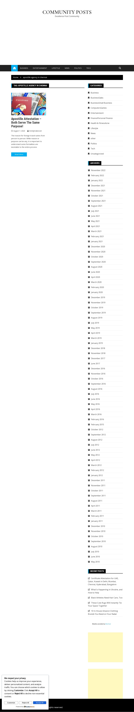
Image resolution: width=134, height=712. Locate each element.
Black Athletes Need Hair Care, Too (106, 597)
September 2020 (98, 262)
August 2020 (96, 267)
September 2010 (98, 541)
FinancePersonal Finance (102, 118)
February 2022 (97, 175)
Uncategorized (97, 154)
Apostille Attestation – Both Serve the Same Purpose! (26, 122)
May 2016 (95, 404)
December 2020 (98, 246)
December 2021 (98, 185)
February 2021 (97, 236)
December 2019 (98, 297)
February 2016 (97, 419)
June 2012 (95, 450)
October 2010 (97, 536)
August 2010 (96, 546)
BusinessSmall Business (101, 103)
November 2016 (98, 373)
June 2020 (95, 272)
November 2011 (98, 485)
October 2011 (97, 490)
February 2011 (97, 516)
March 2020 (96, 282)
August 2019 (96, 317)
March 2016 (96, 414)
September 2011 (98, 495)
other (93, 138)
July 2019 (95, 323)
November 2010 (98, 531)
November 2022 (98, 170)
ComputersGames (99, 108)
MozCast (108, 624)
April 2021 (95, 226)
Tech (88, 68)
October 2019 (97, 307)
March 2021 (96, 231)
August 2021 (96, 206)
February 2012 (97, 470)
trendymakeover (35, 131)
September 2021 (98, 201)
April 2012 (95, 460)
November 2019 (98, 302)
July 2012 (95, 445)
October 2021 (97, 196)
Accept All (39, 703)
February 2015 (97, 424)
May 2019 (95, 328)
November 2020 (98, 251)
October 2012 (97, 429)
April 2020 (95, 277)
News (67, 68)
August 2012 (96, 439)
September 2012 (98, 434)
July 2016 (95, 394)
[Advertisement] (67, 37)
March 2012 (96, 465)
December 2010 (98, 526)
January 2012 (97, 475)
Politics (78, 68)
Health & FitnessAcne (100, 123)
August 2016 (96, 389)
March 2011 (96, 511)
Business (24, 68)
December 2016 (98, 368)
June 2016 (95, 399)
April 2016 (95, 409)
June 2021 (95, 216)
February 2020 (97, 287)
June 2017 (95, 363)
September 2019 (98, 312)
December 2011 (98, 480)
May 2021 (95, 221)
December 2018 (98, 348)
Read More (19, 154)
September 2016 (98, 384)
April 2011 (95, 506)
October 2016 (97, 378)
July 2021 (95, 211)
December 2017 (98, 358)
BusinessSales (97, 98)
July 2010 (95, 551)
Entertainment (40, 68)
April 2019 (95, 333)
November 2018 (98, 353)
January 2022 (97, 180)
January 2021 (97, 241)
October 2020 (97, 257)
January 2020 (97, 292)
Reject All (25, 703)
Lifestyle (56, 68)
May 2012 (95, 455)
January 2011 (97, 521)
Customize (11, 703)
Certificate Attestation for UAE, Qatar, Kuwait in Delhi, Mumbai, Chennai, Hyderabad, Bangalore (103, 581)
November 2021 (98, 190)
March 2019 (96, 338)
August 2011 (96, 500)
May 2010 (95, 562)
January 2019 (97, 343)
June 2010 (95, 556)
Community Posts (67, 12)
